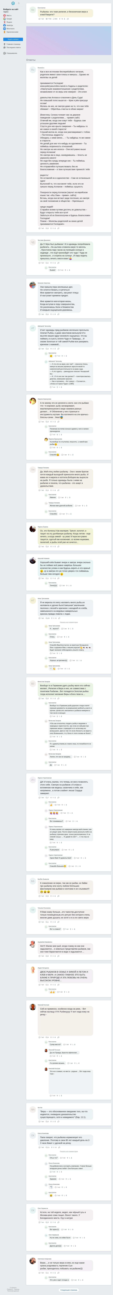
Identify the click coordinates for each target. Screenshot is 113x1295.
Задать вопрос (13, 39)
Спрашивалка (10, 53)
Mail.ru (7, 15)
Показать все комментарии (69, 622)
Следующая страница (68, 1290)
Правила (10, 1289)
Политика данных (13, 1291)
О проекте (13, 1287)
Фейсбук (8, 25)
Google (7, 19)
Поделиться (68, 19)
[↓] (64, 19)
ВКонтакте (8, 28)
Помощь (16, 1289)
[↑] (60, 19)
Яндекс (7, 22)
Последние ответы (12, 47)
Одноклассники (10, 32)
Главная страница (11, 44)
